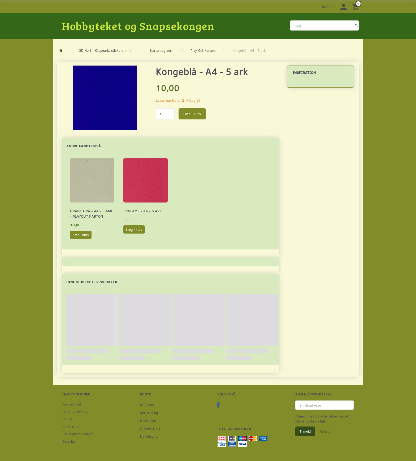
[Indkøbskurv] (356, 6)
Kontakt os (70, 426)
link (322, 421)
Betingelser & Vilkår (77, 434)
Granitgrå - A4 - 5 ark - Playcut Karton (91, 213)
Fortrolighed (71, 404)
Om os (67, 419)
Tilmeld (305, 431)
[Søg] (356, 25)
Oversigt (68, 441)
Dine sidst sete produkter (91, 281)
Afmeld (325, 431)
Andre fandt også (83, 145)
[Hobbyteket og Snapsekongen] (138, 26)
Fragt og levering (75, 411)
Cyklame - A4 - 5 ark (142, 210)
